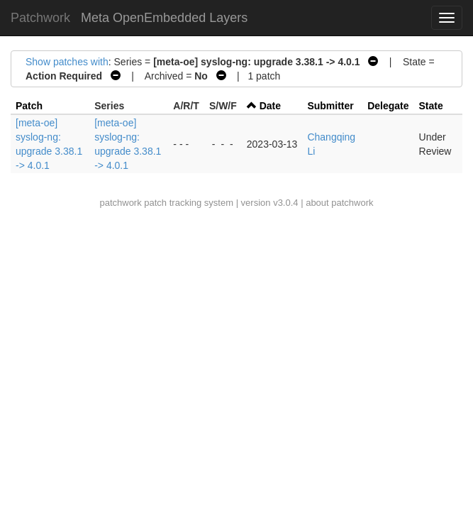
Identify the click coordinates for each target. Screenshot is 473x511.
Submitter (330, 105)
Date (270, 105)
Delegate (387, 105)
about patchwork (339, 202)
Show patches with (67, 61)
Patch (29, 105)
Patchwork (40, 18)
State (431, 105)
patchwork (120, 202)
